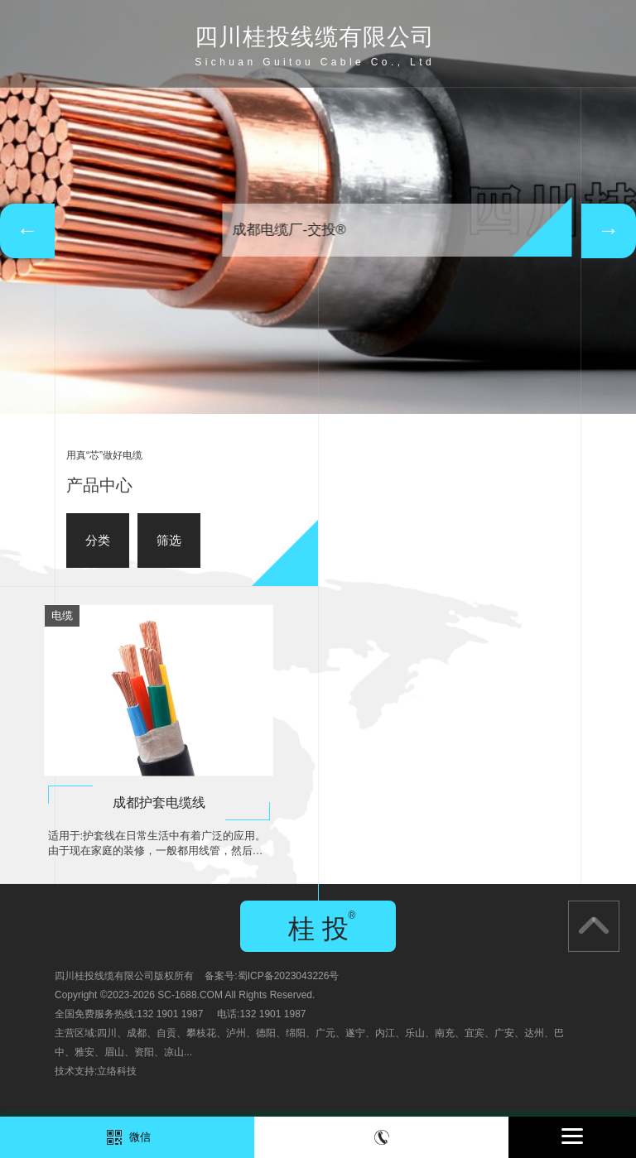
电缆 (62, 615)
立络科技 (117, 1071)
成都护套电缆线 (159, 802)
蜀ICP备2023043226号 (289, 976)
